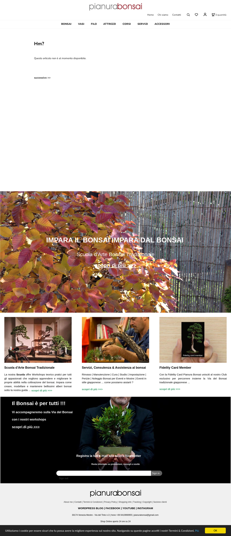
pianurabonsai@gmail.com (146, 515)
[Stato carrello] (219, 14)
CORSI (127, 24)
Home (150, 14)
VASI (81, 24)
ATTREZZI (109, 24)
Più (197, 531)
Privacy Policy (110, 502)
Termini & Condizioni (92, 502)
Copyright (147, 502)
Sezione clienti (160, 502)
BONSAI (66, 24)
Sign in (156, 473)
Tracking (137, 502)
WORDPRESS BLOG (90, 508)
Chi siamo (163, 14)
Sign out (63, 478)
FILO (94, 24)
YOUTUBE (129, 508)
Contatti (176, 14)
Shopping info (125, 502)
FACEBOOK (113, 508)
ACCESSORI (162, 24)
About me (68, 502)
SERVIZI (142, 24)
